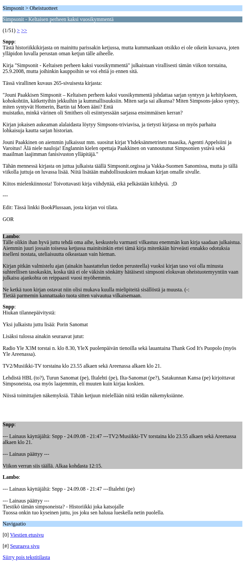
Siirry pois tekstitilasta (26, 557)
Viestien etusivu (27, 535)
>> (24, 30)
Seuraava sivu (24, 546)
